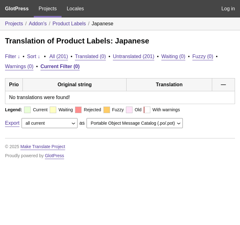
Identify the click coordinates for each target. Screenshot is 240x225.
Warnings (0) (19, 66)
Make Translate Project (42, 146)
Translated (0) (90, 56)
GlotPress (17, 8)
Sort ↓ (33, 56)
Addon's (38, 23)
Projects (48, 8)
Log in (228, 8)
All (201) (58, 56)
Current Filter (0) (60, 66)
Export (12, 123)
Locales (75, 8)
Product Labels (69, 23)
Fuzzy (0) (202, 56)
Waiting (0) (173, 56)
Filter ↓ (12, 56)
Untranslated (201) (133, 56)
